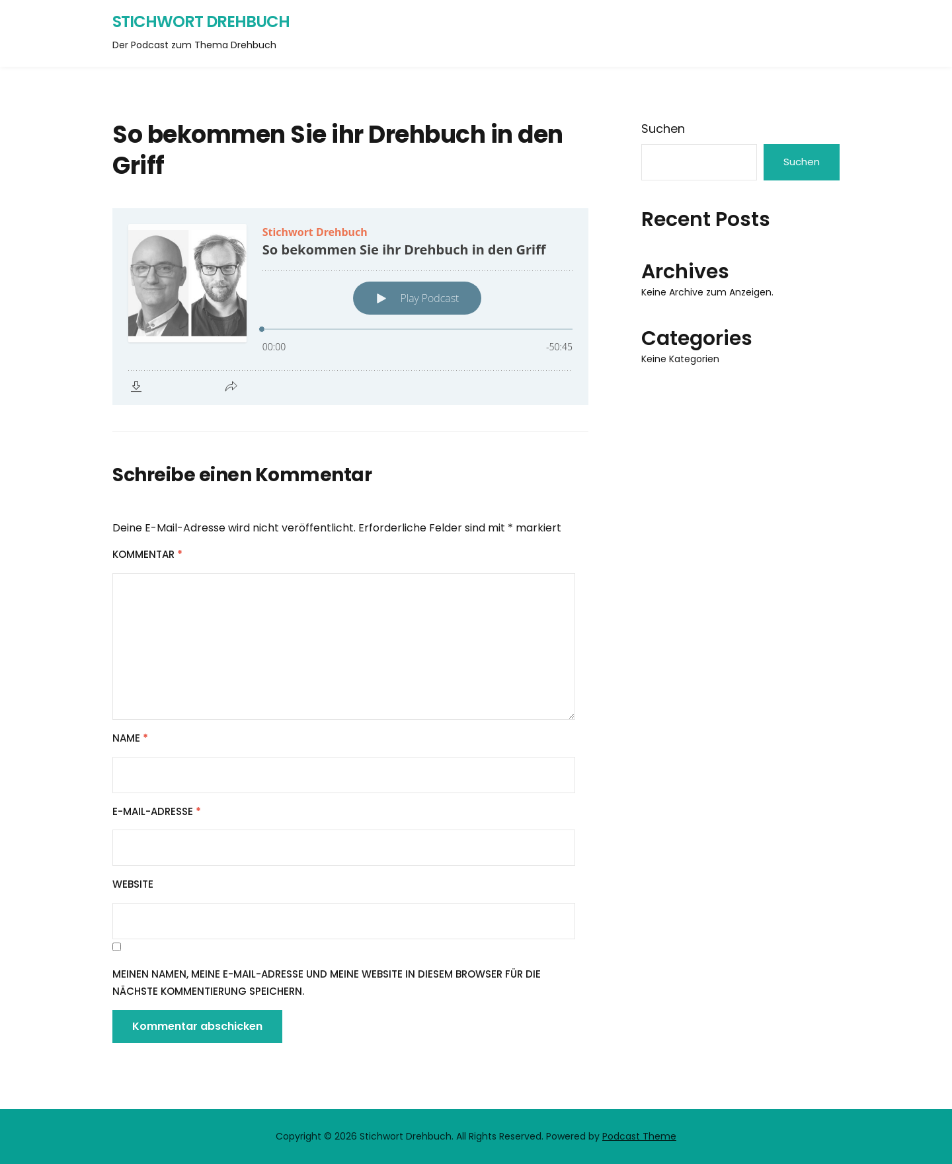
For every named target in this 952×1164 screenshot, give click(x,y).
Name (130, 738)
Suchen (663, 128)
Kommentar (147, 554)
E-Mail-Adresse (156, 811)
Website (132, 884)
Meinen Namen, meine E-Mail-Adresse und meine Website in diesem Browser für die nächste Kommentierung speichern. (326, 982)
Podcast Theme (639, 1136)
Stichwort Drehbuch (201, 21)
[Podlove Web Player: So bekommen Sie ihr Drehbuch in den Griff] (350, 306)
